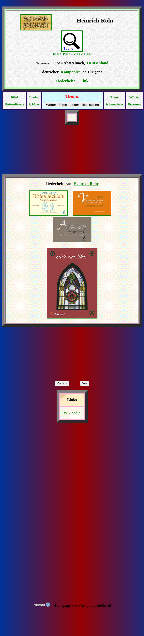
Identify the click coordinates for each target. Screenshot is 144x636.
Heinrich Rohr (85, 183)
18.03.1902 (61, 54)
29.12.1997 (83, 54)
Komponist (70, 72)
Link (84, 81)
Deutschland (97, 63)
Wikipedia (72, 413)
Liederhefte (65, 81)
